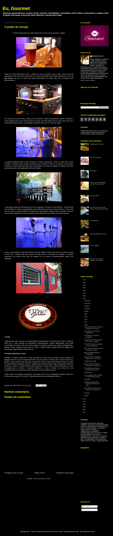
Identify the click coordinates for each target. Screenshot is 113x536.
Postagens (86, 506)
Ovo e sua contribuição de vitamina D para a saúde (98, 183)
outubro (86, 306)
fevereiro (87, 393)
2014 (84, 404)
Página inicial (39, 473)
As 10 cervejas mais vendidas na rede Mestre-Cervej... (93, 376)
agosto (86, 311)
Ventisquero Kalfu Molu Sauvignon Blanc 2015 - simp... (92, 383)
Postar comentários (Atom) (42, 478)
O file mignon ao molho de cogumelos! (92, 332)
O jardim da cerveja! (90, 361)
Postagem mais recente (13, 473)
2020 (84, 290)
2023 (84, 282)
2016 (84, 399)
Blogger (91, 531)
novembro (87, 303)
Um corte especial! (95, 157)
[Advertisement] (39, 459)
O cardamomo (94, 220)
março (86, 324)
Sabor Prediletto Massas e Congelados (92, 353)
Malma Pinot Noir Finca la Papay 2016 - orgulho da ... (93, 364)
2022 (84, 285)
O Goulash (87, 379)
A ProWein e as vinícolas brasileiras (91, 336)
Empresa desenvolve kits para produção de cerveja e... (93, 327)
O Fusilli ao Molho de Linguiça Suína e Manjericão (93, 344)
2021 (84, 288)
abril (85, 322)
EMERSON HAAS (98, 56)
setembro (87, 309)
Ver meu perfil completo (88, 80)
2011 (84, 412)
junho (86, 316)
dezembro (87, 300)
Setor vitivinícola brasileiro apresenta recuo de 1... (92, 369)
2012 (84, 409)
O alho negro (88, 372)
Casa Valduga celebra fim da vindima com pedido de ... (92, 388)
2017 (84, 298)
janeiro (86, 395)
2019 (84, 293)
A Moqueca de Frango (96, 144)
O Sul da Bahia (94, 245)
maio (86, 319)
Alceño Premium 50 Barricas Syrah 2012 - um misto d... (93, 357)
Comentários (86, 510)
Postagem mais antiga (64, 473)
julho (86, 314)
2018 (84, 296)
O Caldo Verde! (94, 195)
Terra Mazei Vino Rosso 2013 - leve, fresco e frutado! (93, 340)
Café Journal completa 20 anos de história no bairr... (93, 349)
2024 (84, 280)
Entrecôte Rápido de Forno (98, 234)
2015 (84, 401)
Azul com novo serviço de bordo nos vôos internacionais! (99, 208)
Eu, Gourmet (16, 8)
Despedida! (93, 171)
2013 (84, 407)
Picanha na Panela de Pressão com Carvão (96, 259)
